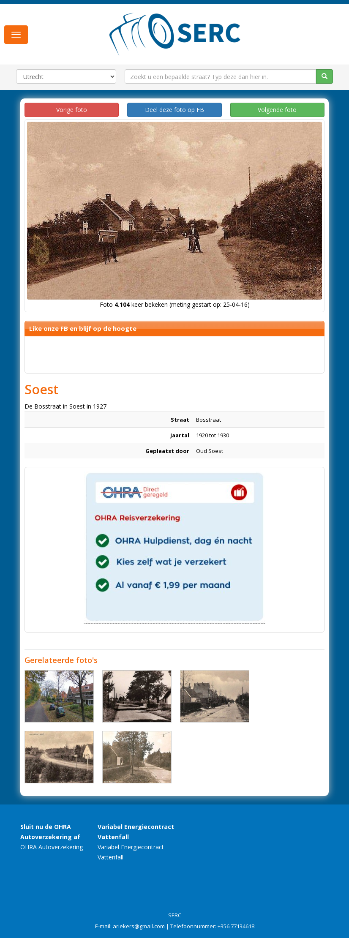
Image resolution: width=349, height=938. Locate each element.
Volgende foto (277, 110)
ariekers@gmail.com (139, 926)
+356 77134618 (236, 926)
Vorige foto (71, 110)
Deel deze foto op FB (174, 110)
